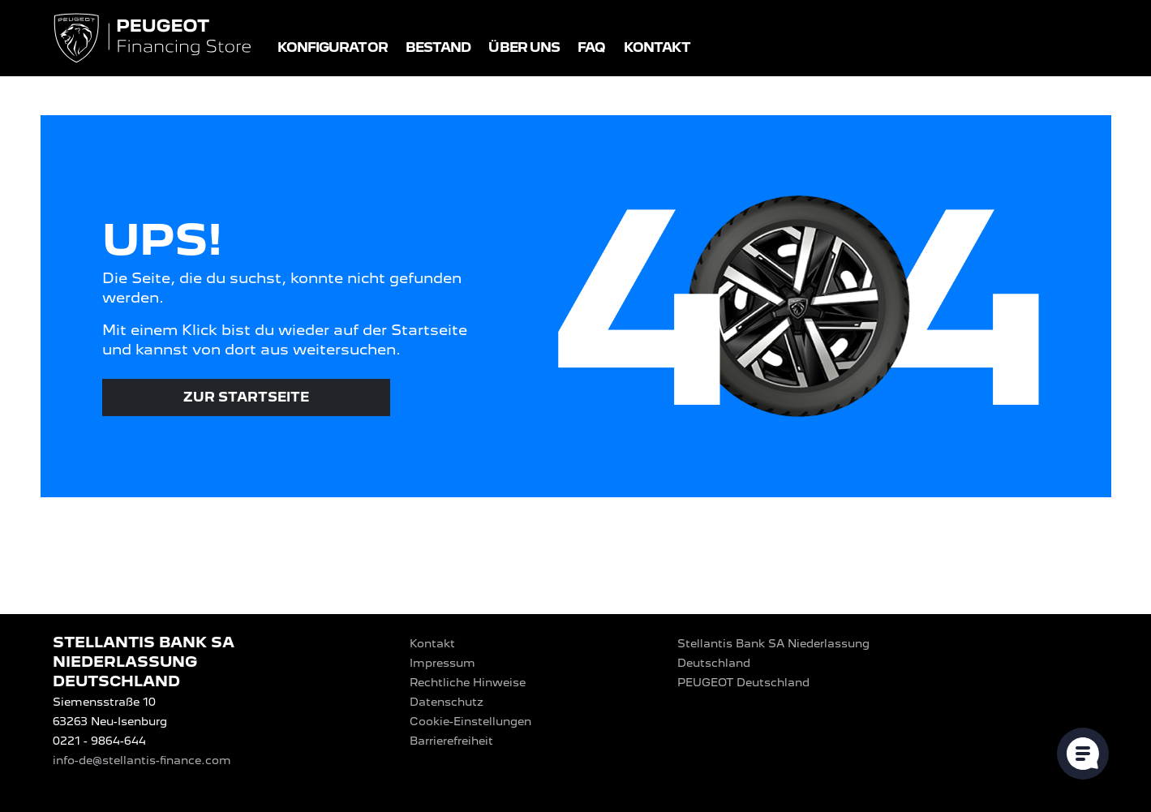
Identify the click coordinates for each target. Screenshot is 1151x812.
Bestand (438, 47)
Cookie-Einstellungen (470, 721)
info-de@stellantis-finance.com (142, 760)
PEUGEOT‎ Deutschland (743, 682)
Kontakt (657, 47)
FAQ (591, 47)
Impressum (442, 662)
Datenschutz (446, 701)
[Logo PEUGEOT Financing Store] (154, 39)
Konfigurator (332, 47)
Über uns (524, 47)
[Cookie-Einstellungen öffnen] (1083, 754)
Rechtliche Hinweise (468, 682)
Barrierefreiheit (451, 740)
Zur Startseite (246, 397)
